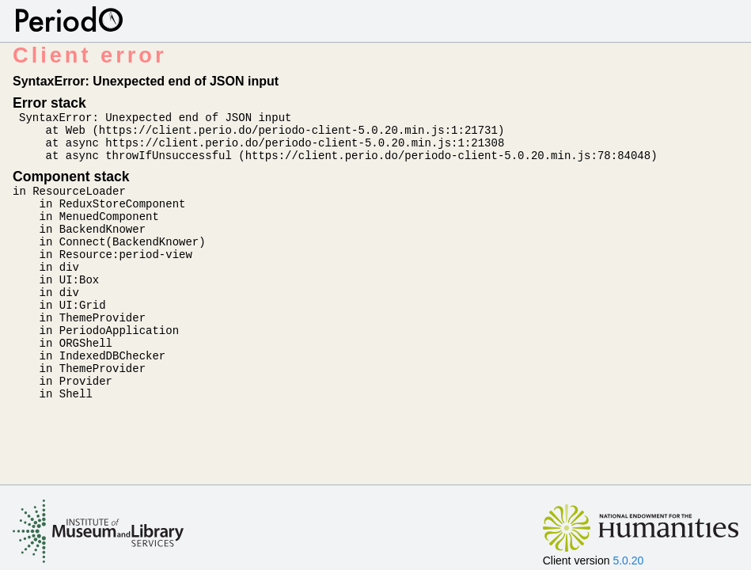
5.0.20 (628, 560)
